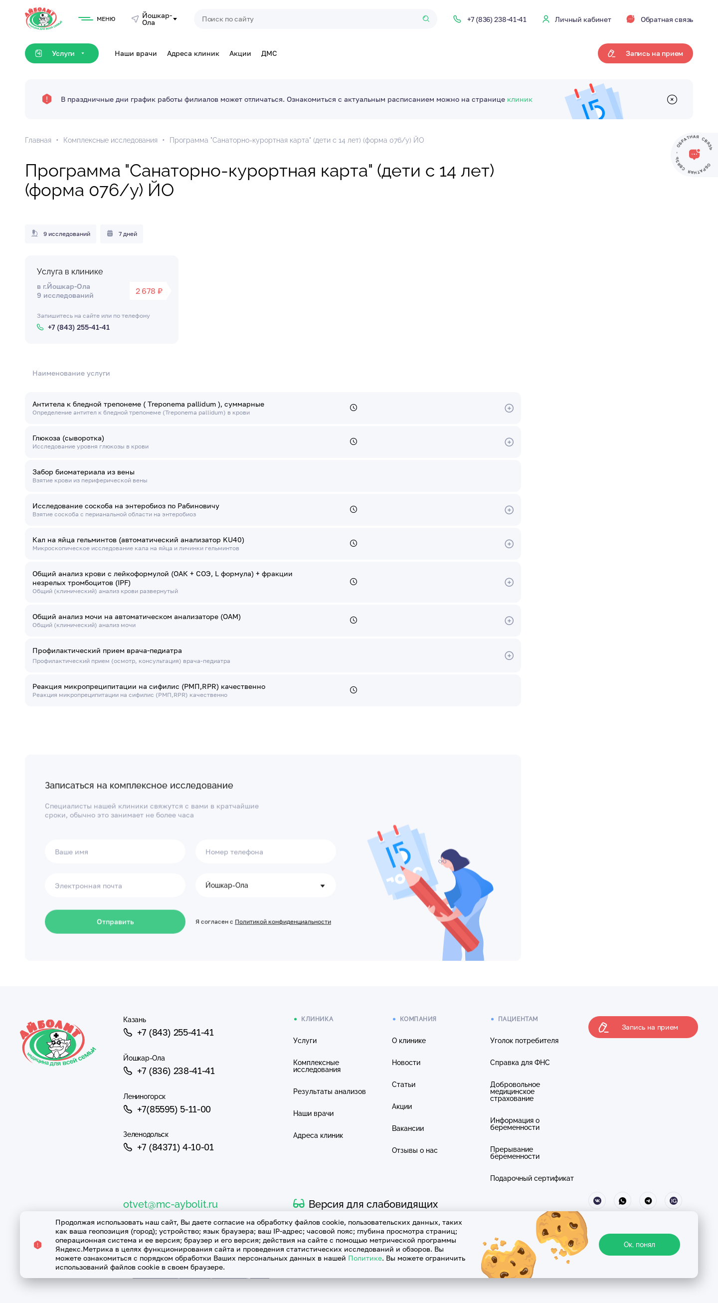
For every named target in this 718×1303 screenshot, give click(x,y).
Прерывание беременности (514, 1153)
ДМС (269, 53)
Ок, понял (639, 1245)
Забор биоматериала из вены (83, 471)
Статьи (403, 1084)
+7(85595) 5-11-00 (167, 1109)
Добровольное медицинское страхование (515, 1091)
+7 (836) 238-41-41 (168, 1071)
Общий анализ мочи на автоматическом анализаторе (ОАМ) (136, 616)
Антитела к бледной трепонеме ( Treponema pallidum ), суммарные (148, 404)
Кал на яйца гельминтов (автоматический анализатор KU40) (138, 539)
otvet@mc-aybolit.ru (170, 1204)
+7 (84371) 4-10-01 (168, 1147)
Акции (240, 53)
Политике (365, 1258)
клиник (520, 99)
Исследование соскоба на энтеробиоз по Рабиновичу (125, 505)
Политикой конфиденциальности (283, 959)
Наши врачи (136, 53)
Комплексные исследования (317, 1066)
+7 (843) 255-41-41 (168, 1032)
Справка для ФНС (520, 1062)
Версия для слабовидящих (365, 1204)
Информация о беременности (514, 1124)
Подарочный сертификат (532, 1178)
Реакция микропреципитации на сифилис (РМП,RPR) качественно (148, 686)
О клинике (409, 1040)
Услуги (305, 1040)
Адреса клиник (193, 53)
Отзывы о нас (415, 1150)
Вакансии (408, 1128)
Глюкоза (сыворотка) (68, 438)
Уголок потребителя (524, 1040)
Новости (406, 1062)
